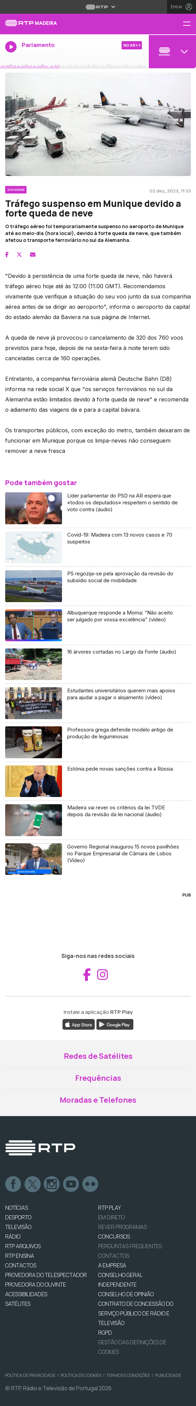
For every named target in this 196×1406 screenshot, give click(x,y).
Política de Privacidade (30, 1375)
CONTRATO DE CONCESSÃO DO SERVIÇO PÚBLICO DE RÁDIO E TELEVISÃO (135, 1313)
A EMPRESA (112, 1265)
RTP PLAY (109, 1207)
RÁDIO (12, 1236)
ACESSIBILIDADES (26, 1294)
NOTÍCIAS (16, 1207)
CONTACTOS (20, 1265)
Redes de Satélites (98, 1056)
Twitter (32, 1184)
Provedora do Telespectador (46, 1275)
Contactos (113, 1255)
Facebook (13, 1184)
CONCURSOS (114, 1236)
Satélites (17, 1304)
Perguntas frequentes (130, 1246)
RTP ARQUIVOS (23, 1246)
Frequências (98, 1078)
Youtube (71, 1184)
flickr (90, 1184)
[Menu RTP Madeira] (189, 24)
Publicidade (168, 1375)
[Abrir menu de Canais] (171, 51)
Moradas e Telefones (98, 1100)
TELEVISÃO (18, 1227)
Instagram (52, 1184)
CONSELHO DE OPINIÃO (126, 1294)
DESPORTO (18, 1217)
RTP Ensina (19, 1255)
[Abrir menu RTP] (98, 7)
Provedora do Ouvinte (35, 1284)
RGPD (105, 1332)
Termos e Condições (128, 1375)
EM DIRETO (111, 1217)
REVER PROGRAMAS (122, 1227)
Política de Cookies (81, 1375)
